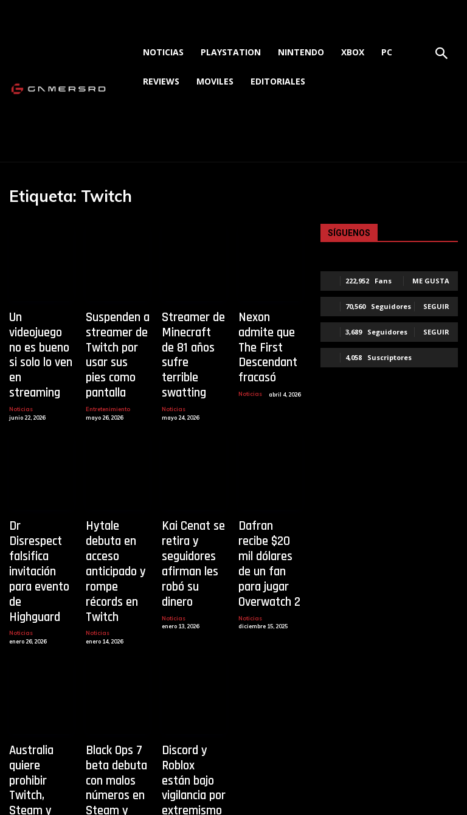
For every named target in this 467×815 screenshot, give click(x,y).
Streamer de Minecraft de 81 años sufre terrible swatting (194, 339)
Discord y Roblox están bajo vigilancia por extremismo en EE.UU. (193, 692)
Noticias (20, 365)
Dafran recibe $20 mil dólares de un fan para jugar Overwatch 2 (270, 516)
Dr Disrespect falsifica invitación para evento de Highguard (40, 516)
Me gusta (430, 280)
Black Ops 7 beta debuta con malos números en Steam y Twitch (112, 698)
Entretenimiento (108, 376)
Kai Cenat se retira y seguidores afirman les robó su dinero (191, 516)
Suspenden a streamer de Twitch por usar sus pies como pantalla (118, 339)
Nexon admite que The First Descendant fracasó (266, 334)
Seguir (436, 306)
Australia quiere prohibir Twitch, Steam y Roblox (39, 686)
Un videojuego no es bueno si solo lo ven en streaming (38, 334)
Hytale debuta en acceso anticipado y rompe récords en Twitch (115, 516)
